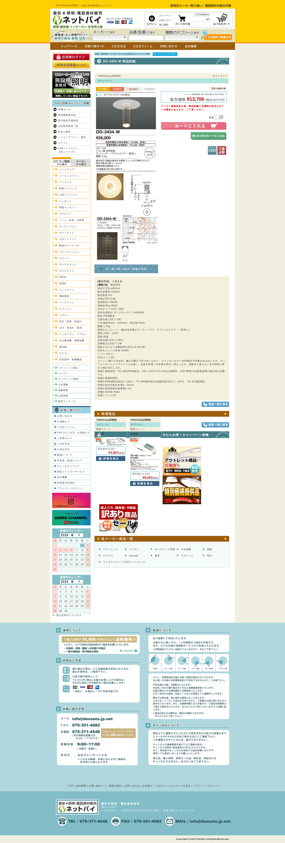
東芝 (157, 555)
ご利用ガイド (64, 438)
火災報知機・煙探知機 (71, 340)
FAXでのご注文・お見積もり (73, 432)
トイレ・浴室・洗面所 (71, 220)
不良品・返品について (70, 460)
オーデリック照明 (165, 549)
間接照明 (64, 296)
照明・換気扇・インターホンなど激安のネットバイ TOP (122, 54)
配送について (64, 455)
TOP (71, 785)
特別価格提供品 (67, 115)
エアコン (63, 142)
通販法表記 (115, 785)
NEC (209, 555)
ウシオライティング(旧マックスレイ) (124, 562)
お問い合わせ (64, 416)
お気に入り (165, 20)
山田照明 (63, 395)
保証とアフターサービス (71, 471)
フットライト (66, 289)
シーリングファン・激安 (72, 137)
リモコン (64, 315)
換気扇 (63, 346)
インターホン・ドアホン (73, 334)
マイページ (165, 15)
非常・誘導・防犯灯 (70, 321)
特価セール (64, 109)
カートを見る (183, 785)
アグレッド (187, 555)
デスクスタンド (68, 264)
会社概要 (62, 477)
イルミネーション (69, 251)
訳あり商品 (64, 131)
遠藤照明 (63, 390)
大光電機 (186, 549)
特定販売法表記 (66, 482)
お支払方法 (63, 449)
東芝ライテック (67, 401)
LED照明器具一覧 (68, 126)
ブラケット (65, 213)
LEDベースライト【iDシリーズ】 (68, 150)
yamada (134, 555)
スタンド (64, 258)
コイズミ (134, 549)
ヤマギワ (108, 555)
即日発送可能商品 (68, 120)
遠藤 (209, 549)
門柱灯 (63, 277)
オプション (65, 308)
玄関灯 (63, 283)
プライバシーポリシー (70, 488)
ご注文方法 (63, 443)
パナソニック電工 (68, 368)
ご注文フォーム (66, 427)
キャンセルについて (68, 466)
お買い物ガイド (98, 785)
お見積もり (63, 421)
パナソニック (110, 549)
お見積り (147, 785)
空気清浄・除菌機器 (70, 359)
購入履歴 (163, 24)
